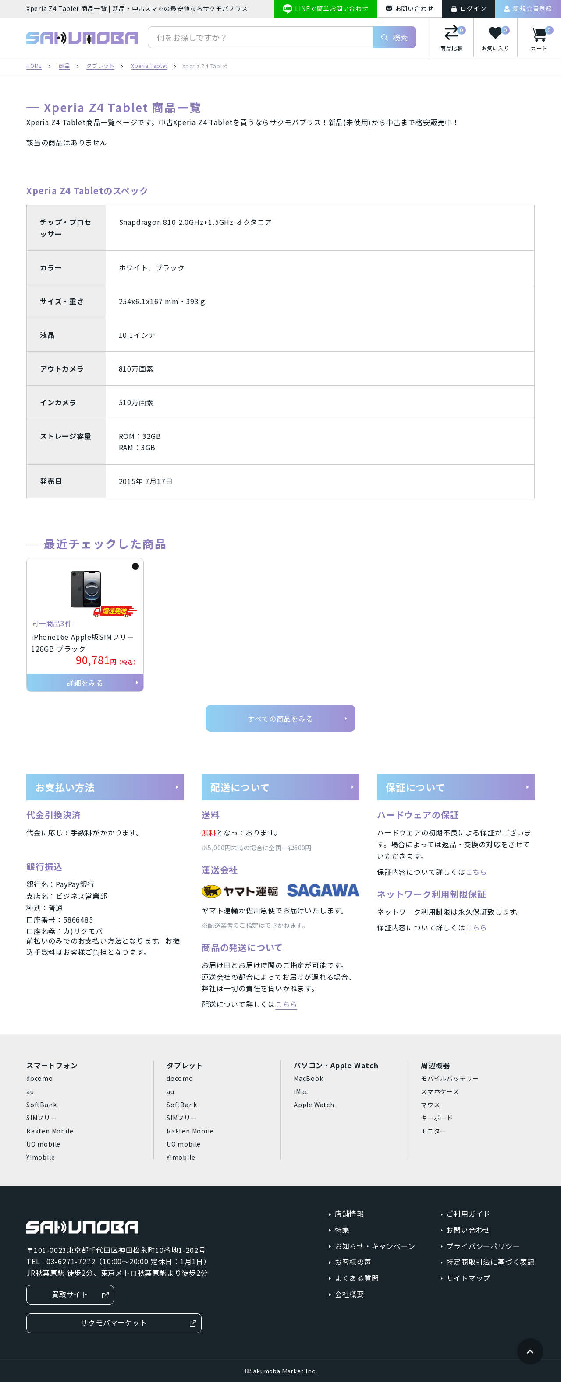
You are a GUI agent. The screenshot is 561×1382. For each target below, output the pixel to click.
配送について (282, 787)
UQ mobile (43, 1144)
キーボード (437, 1117)
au (30, 1091)
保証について (458, 787)
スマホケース (440, 1091)
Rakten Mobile (49, 1130)
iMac (301, 1091)
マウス (430, 1104)
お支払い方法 (107, 787)
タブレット (100, 66)
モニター (434, 1130)
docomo (39, 1078)
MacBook (308, 1078)
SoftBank (41, 1104)
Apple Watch (314, 1104)
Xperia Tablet (149, 66)
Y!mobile (40, 1157)
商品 (64, 66)
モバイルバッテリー (450, 1078)
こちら (286, 1004)
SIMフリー (41, 1117)
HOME (34, 66)
